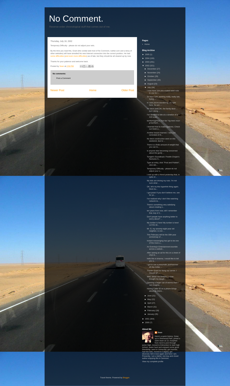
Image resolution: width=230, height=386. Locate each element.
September (152, 80)
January (151, 314)
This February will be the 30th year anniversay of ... (161, 236)
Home (93, 90)
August (150, 84)
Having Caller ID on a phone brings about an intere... (161, 290)
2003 (147, 62)
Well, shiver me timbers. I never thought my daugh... (160, 278)
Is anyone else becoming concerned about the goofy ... (162, 152)
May (149, 299)
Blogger (126, 377)
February (151, 310)
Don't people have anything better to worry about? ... (162, 218)
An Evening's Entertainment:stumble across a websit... (162, 248)
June (149, 296)
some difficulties (57, 56)
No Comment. (76, 18)
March (150, 307)
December (152, 69)
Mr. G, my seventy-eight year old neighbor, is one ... (160, 230)
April (149, 303)
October (151, 76)
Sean (160, 332)
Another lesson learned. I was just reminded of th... (161, 134)
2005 (147, 54)
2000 (147, 322)
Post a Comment (63, 78)
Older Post (127, 90)
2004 (147, 58)
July (149, 87)
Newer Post (57, 90)
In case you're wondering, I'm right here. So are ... (161, 104)
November (152, 73)
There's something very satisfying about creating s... (161, 206)
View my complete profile (152, 361)
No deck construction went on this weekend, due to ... (161, 140)
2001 (147, 319)
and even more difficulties (76, 56)
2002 (147, 65)
